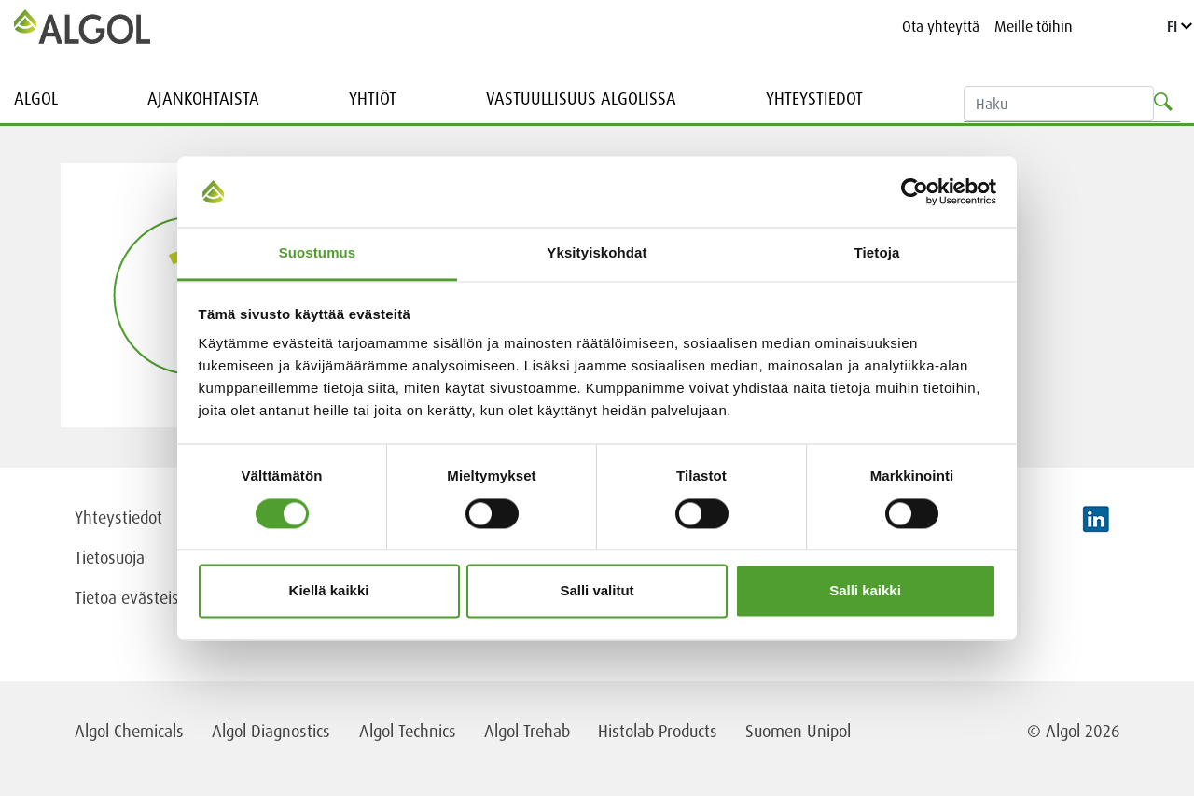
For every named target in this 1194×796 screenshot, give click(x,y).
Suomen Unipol (798, 730)
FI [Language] (1179, 26)
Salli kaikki (865, 591)
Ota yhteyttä (940, 26)
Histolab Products (657, 730)
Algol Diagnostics (271, 730)
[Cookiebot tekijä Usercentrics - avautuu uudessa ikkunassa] (914, 191)
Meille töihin (1033, 26)
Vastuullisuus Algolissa (581, 98)
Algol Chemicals (129, 730)
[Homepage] (82, 26)
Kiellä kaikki (329, 591)
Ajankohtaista (203, 98)
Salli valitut (596, 591)
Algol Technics (407, 730)
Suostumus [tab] (317, 253)
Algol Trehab (527, 730)
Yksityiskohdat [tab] (596, 253)
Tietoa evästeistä (134, 597)
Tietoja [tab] (877, 253)
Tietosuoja (110, 557)
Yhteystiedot (814, 98)
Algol (36, 98)
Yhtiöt (372, 98)
